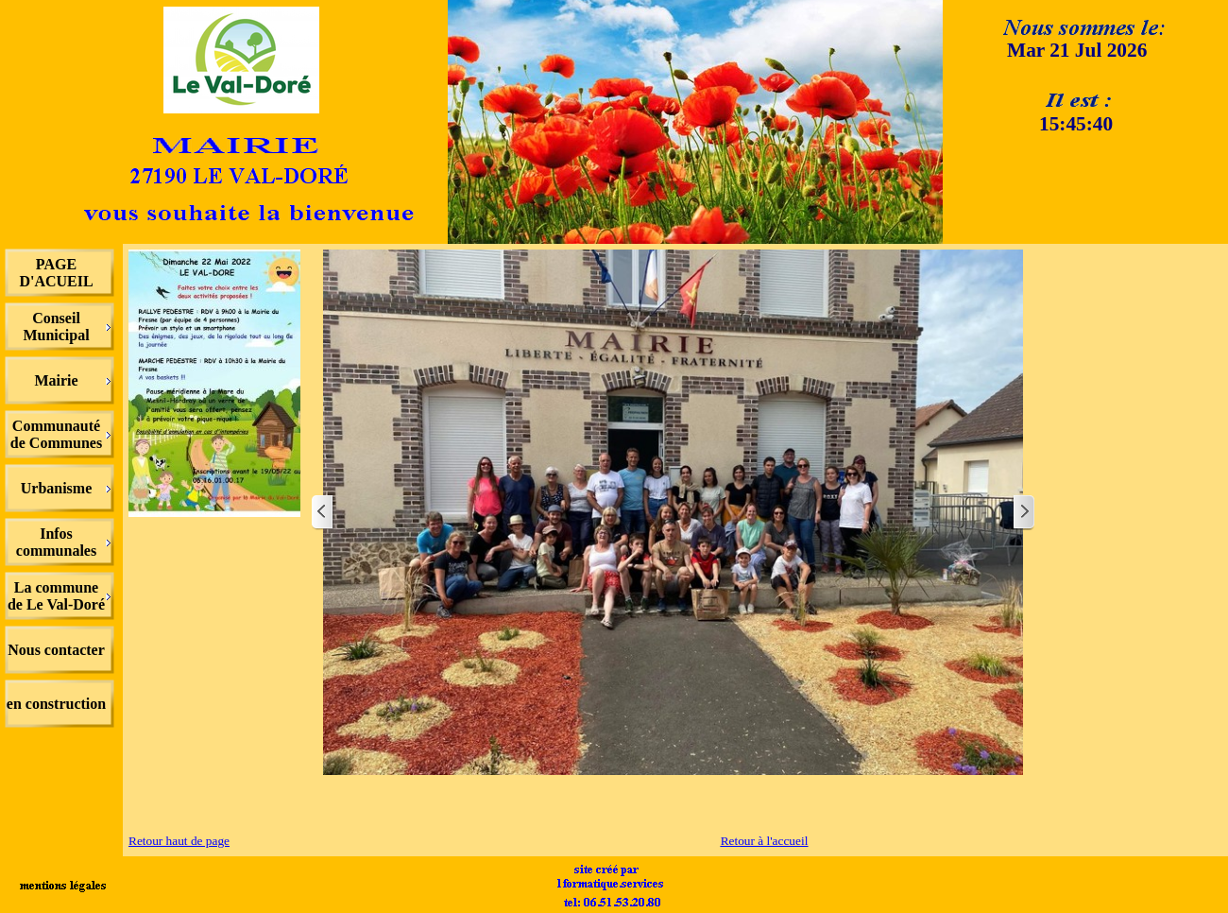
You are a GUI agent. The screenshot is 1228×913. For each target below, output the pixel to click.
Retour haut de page (179, 841)
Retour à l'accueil (765, 841)
